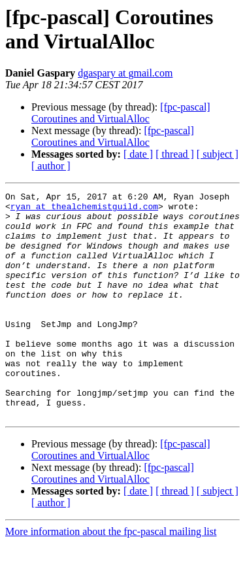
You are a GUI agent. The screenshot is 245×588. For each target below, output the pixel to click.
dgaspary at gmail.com (125, 72)
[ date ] (138, 154)
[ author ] (51, 165)
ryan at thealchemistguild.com (84, 210)
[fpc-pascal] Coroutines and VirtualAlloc (120, 112)
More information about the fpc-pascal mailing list (110, 576)
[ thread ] (174, 154)
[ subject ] (217, 154)
